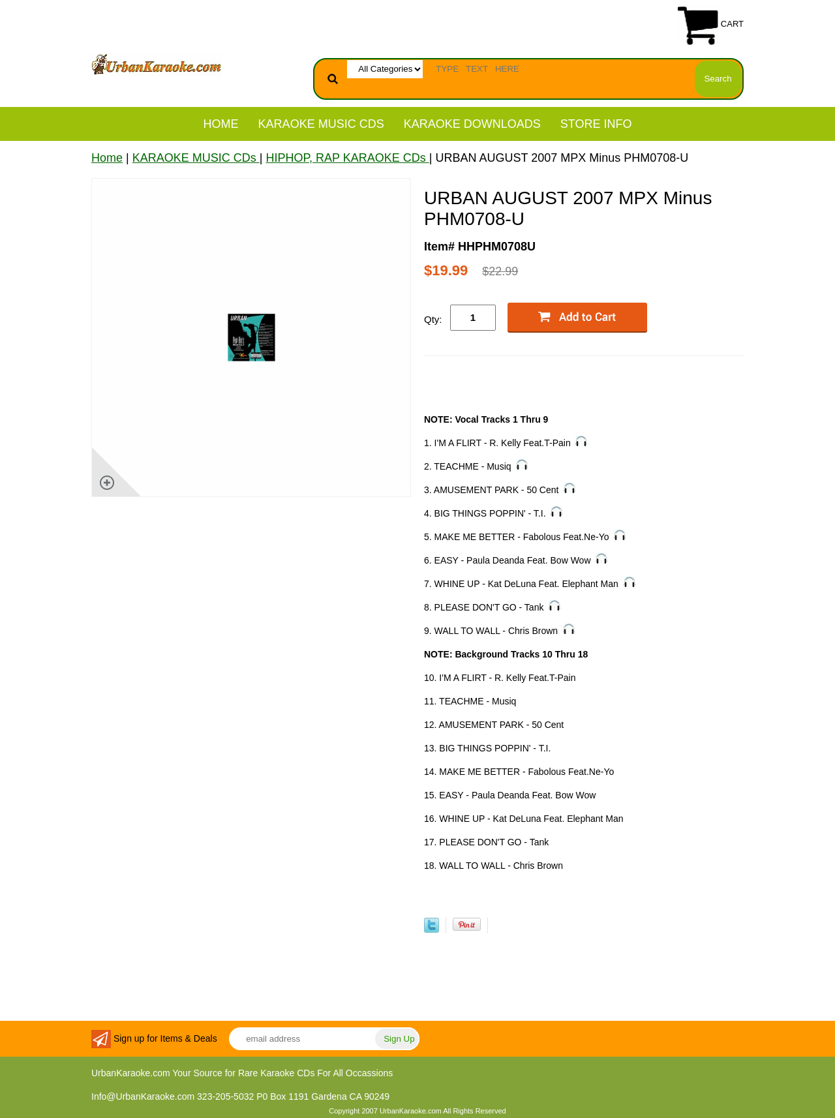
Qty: (433, 319)
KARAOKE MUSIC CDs (321, 123)
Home (221, 123)
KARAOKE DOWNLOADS (472, 123)
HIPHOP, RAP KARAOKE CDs (347, 157)
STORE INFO (596, 123)
